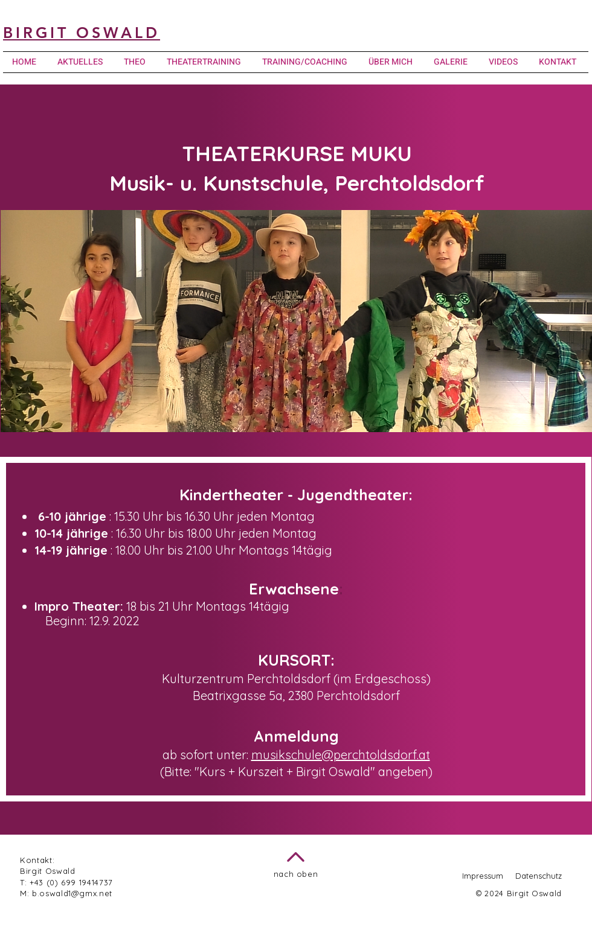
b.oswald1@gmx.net (72, 893)
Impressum (482, 876)
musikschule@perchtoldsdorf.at (340, 754)
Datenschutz (538, 876)
